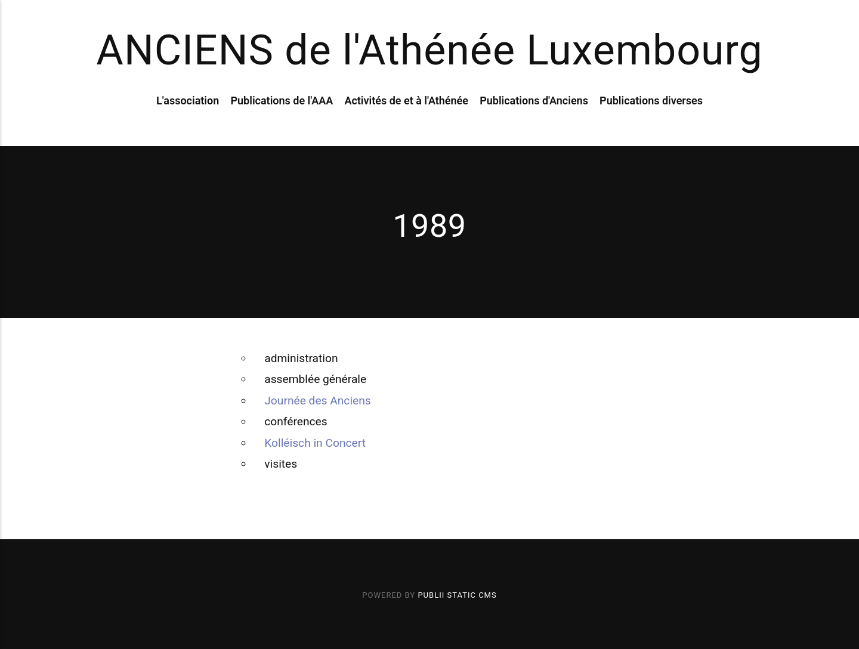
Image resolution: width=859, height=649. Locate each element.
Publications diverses (651, 100)
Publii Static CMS (457, 595)
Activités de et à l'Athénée (406, 100)
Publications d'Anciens (534, 100)
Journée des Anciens (317, 400)
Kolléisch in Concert (315, 443)
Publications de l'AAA (281, 100)
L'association (187, 100)
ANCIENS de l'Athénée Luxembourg (429, 50)
